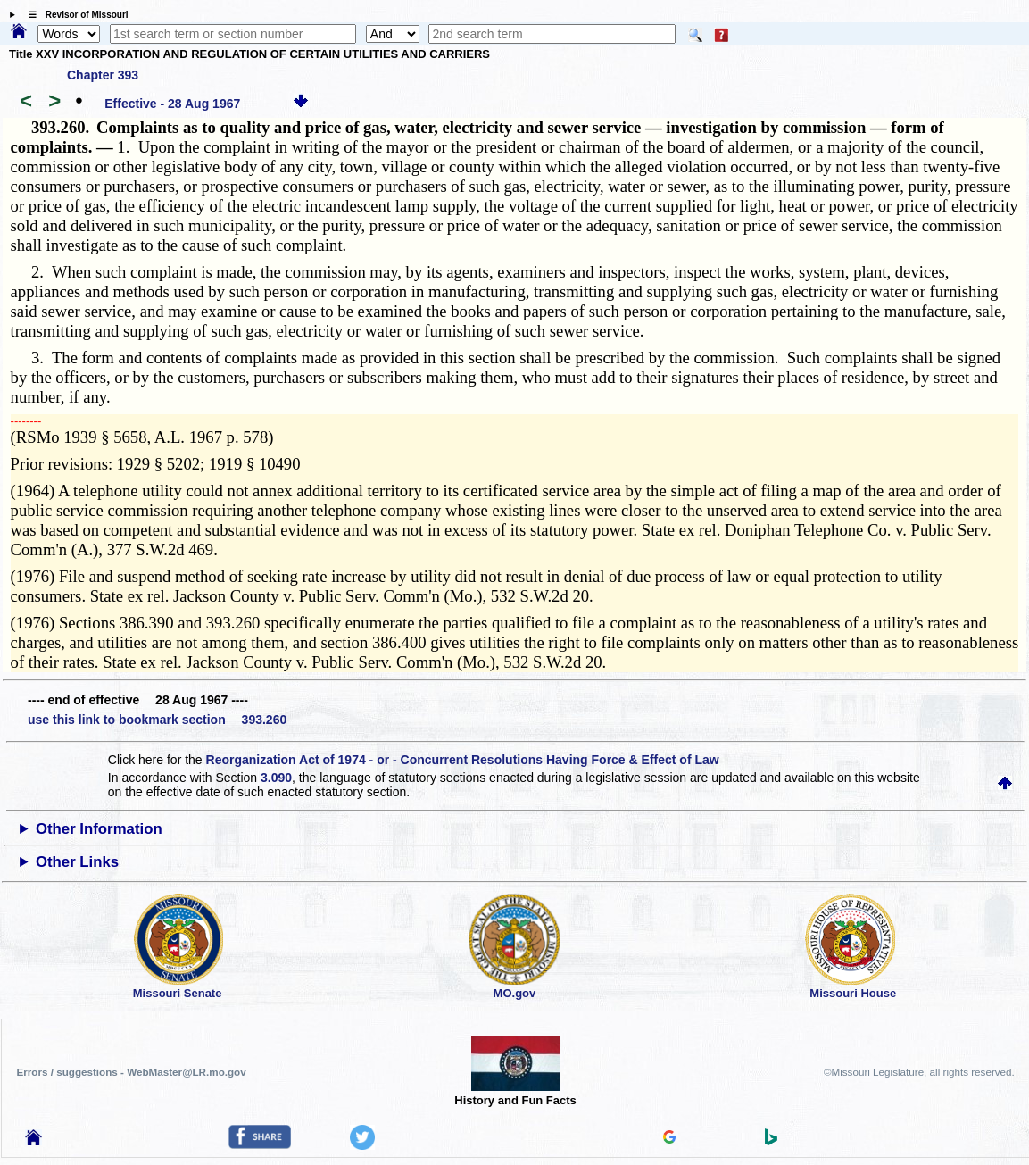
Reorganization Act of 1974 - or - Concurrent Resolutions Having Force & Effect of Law (462, 760)
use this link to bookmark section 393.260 (157, 719)
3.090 (276, 777)
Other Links (77, 861)
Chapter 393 (102, 75)
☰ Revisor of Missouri (74, 15)
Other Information (99, 828)
